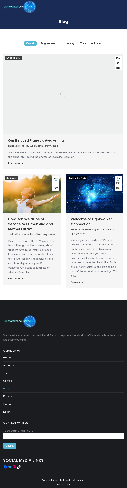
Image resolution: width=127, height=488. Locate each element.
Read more (15, 163)
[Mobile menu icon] (122, 7)
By (34, 146)
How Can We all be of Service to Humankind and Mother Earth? (30, 224)
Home (7, 357)
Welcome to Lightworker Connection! (91, 221)
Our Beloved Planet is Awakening (36, 140)
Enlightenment (48, 43)
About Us (9, 365)
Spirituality (68, 43)
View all (30, 43)
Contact (8, 404)
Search (7, 380)
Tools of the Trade (90, 43)
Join (5, 373)
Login (6, 411)
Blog (6, 388)
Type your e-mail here (18, 430)
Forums (8, 396)
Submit (10, 445)
